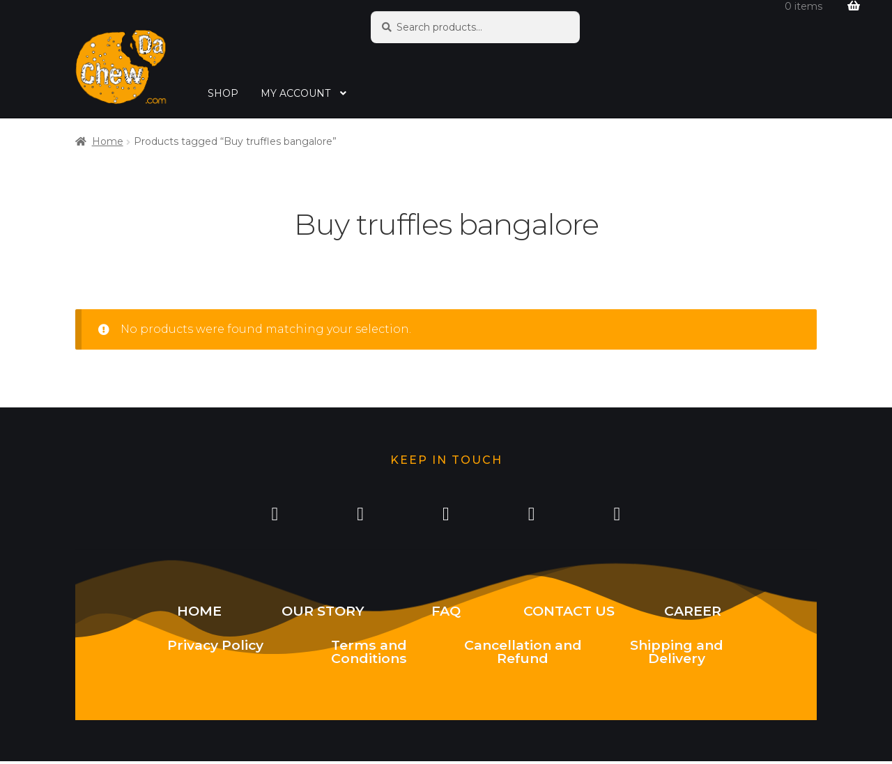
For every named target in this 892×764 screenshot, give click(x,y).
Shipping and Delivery (676, 654)
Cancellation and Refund (523, 654)
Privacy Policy (215, 647)
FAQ (446, 613)
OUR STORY (323, 613)
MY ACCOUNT (295, 93)
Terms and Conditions (369, 654)
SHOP (223, 93)
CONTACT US (569, 613)
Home (107, 141)
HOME (199, 613)
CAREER (692, 613)
